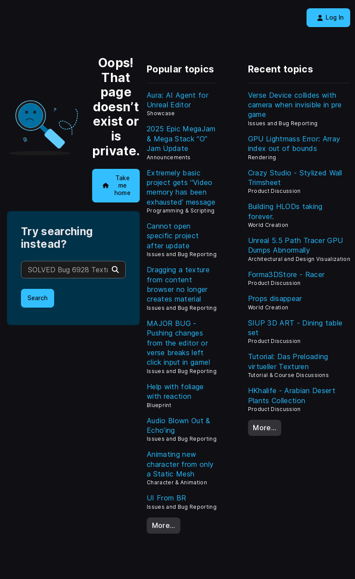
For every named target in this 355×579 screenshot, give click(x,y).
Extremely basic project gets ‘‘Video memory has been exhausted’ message (181, 187)
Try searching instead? (57, 237)
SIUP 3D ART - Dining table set (295, 328)
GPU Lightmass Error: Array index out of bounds (294, 143)
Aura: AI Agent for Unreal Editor (177, 100)
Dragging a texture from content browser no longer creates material (178, 284)
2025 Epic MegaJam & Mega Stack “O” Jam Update (181, 138)
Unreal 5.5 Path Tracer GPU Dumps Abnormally (295, 245)
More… (164, 525)
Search (38, 298)
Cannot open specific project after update (173, 236)
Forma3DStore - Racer (286, 274)
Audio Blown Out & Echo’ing (178, 425)
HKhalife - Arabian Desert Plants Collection (291, 395)
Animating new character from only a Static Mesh (180, 464)
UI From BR (166, 497)
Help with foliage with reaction (175, 391)
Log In (330, 17)
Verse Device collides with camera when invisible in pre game (295, 105)
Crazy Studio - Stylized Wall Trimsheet (295, 177)
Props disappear (275, 298)
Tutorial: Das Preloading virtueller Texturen (288, 361)
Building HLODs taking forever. (285, 211)
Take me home (117, 185)
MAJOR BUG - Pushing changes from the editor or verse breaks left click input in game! (178, 343)
